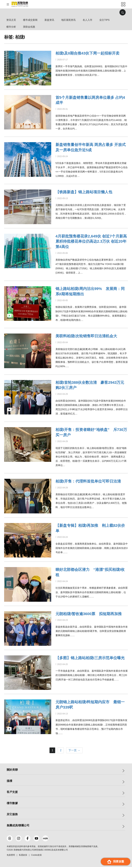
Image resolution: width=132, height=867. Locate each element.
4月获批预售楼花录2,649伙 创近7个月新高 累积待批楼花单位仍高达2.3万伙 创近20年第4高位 (91, 241)
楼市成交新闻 (30, 20)
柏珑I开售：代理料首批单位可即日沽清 (88, 481)
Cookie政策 (36, 855)
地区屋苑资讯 (68, 20)
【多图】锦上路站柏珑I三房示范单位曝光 (90, 658)
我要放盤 (115, 862)
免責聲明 (11, 855)
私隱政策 (23, 855)
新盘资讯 (49, 20)
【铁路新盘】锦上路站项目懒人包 (84, 192)
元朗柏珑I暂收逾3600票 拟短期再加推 (89, 614)
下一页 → (74, 750)
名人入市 (87, 20)
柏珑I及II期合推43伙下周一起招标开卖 (88, 53)
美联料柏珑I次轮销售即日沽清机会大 (86, 336)
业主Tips (104, 20)
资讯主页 (11, 20)
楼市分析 (11, 26)
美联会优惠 (29, 26)
